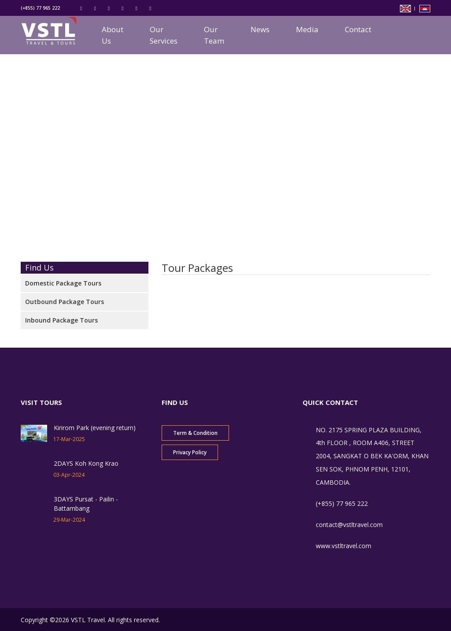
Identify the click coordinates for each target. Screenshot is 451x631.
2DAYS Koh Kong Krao (86, 463)
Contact (358, 29)
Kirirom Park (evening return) (95, 427)
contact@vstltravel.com (349, 524)
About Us (112, 35)
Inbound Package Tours (61, 320)
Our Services (163, 35)
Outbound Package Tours (64, 301)
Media (307, 29)
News (260, 29)
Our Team (214, 35)
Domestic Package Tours (63, 283)
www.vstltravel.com (343, 546)
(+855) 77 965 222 (40, 8)
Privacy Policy (190, 452)
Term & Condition (195, 433)
